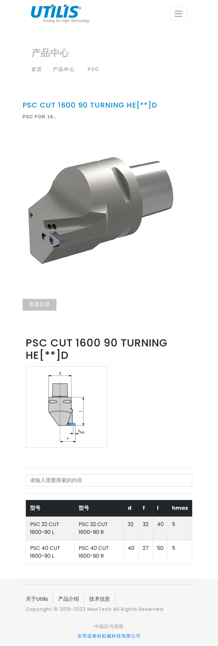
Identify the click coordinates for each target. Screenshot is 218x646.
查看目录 (39, 304)
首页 (36, 69)
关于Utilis (37, 599)
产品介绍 (68, 599)
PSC (93, 69)
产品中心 (64, 69)
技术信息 (99, 599)
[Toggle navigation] (178, 14)
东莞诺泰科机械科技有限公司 (109, 636)
